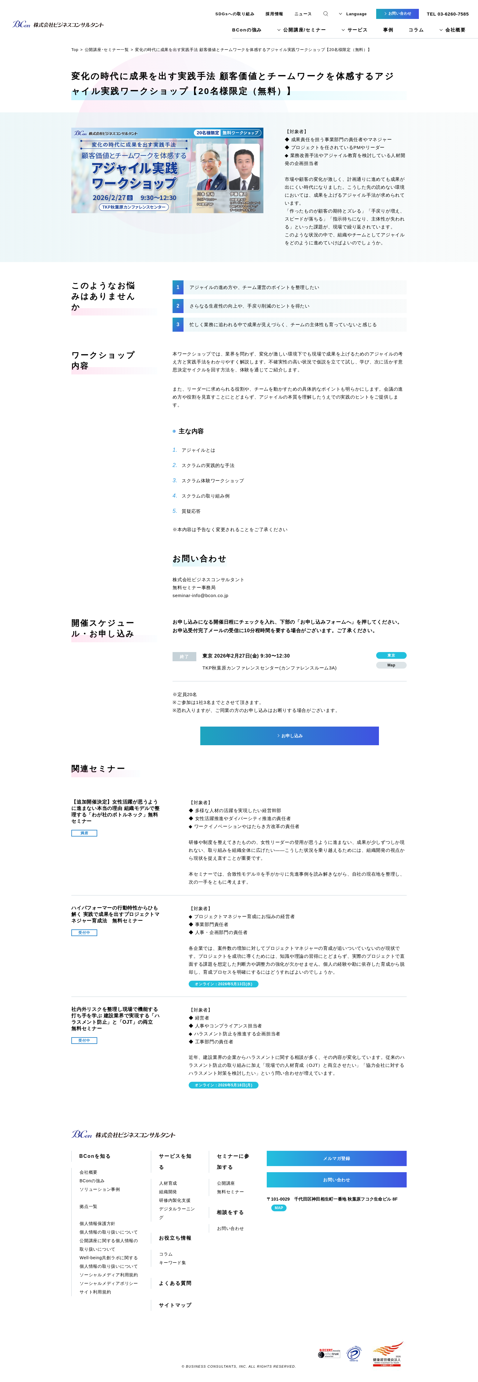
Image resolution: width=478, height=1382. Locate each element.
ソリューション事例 (100, 1189)
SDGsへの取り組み (235, 14)
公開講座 (226, 1183)
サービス (358, 29)
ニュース (303, 14)
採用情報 (274, 14)
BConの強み (247, 29)
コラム (416, 29)
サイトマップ (175, 1305)
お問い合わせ (230, 1228)
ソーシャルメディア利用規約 (109, 1274)
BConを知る (95, 1156)
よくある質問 (175, 1283)
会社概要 (455, 29)
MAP (279, 1208)
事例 (388, 29)
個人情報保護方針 (98, 1223)
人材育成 (168, 1183)
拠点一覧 (89, 1206)
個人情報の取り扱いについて (109, 1232)
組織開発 (168, 1191)
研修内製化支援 (175, 1200)
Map (391, 665)
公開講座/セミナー (304, 29)
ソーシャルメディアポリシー (109, 1283)
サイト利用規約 (95, 1291)
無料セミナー (230, 1191)
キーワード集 (172, 1262)
